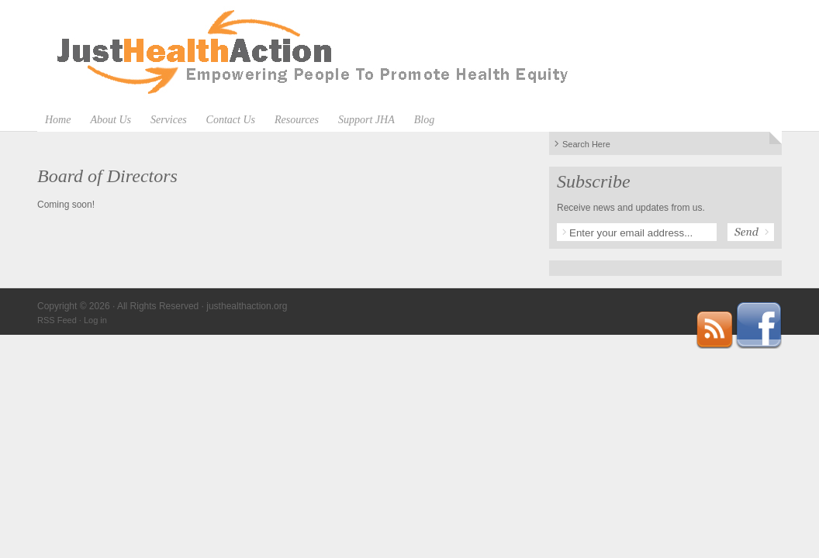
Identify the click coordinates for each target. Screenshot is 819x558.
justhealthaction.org (409, 54)
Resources (297, 120)
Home (58, 120)
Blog (424, 120)
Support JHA (366, 120)
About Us (110, 120)
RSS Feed (57, 320)
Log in (95, 320)
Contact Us (230, 120)
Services (168, 120)
